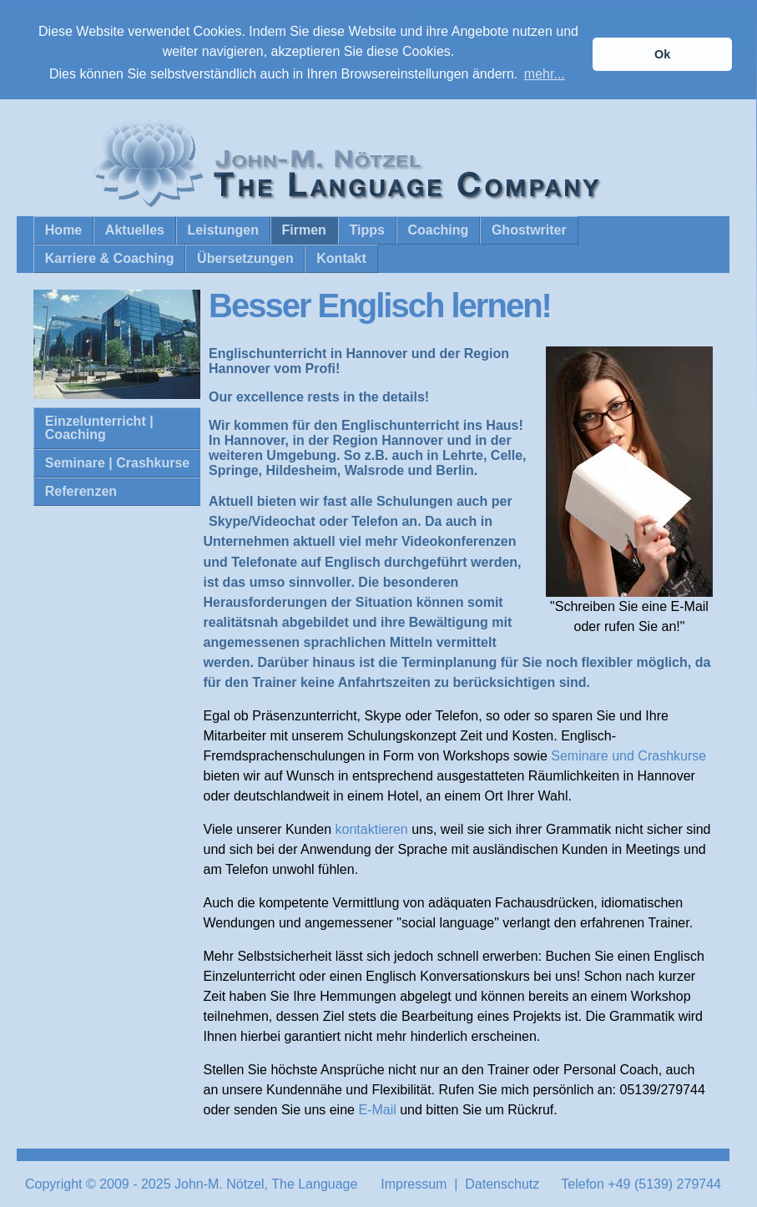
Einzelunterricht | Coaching (99, 427)
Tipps (366, 229)
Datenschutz (502, 1182)
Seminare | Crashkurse (117, 462)
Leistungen (223, 229)
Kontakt (341, 257)
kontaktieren (372, 828)
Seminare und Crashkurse (628, 754)
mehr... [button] (544, 74)
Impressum (414, 1182)
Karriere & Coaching (109, 257)
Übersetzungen (245, 257)
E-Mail (377, 1108)
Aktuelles (134, 229)
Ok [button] (662, 54)
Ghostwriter (529, 229)
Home (63, 229)
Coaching (437, 229)
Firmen (304, 229)
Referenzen (81, 490)
